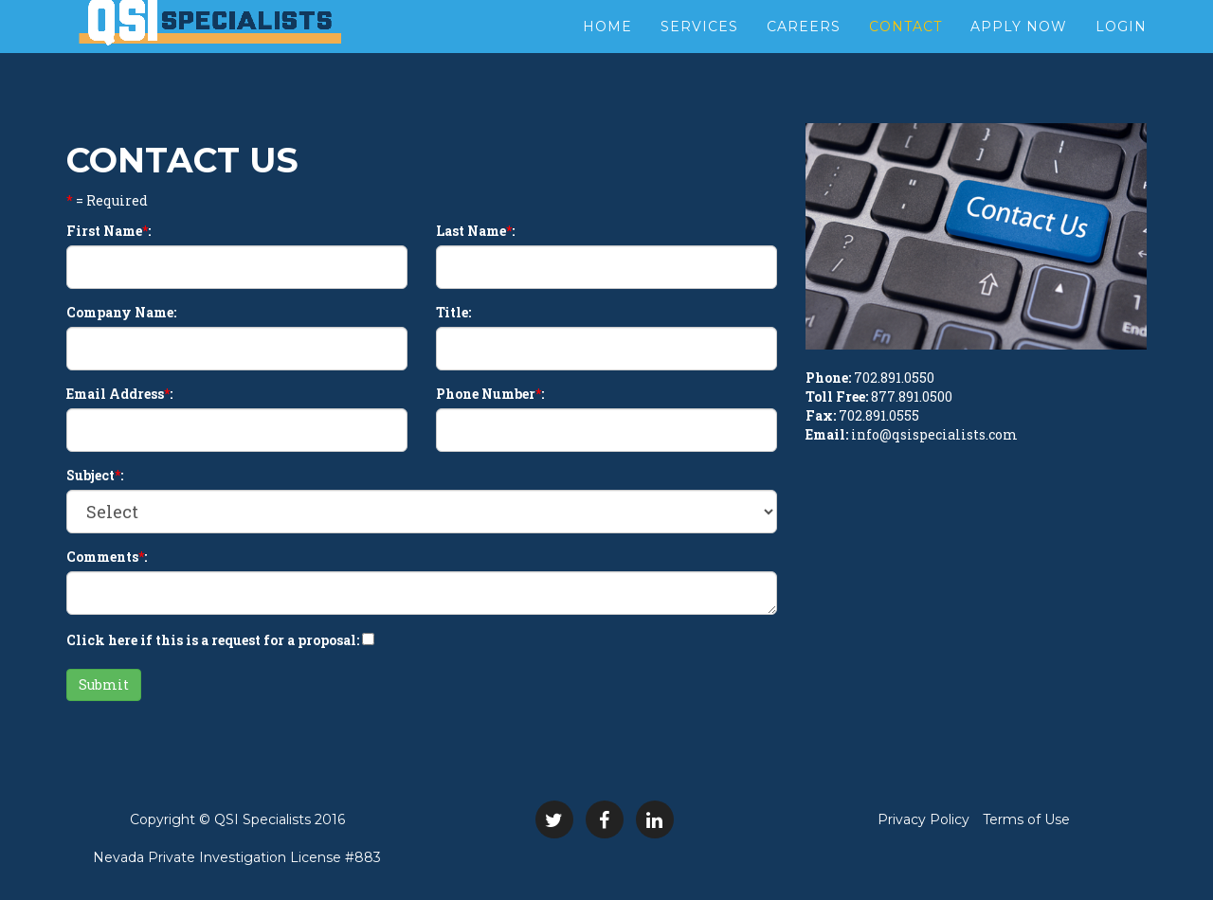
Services (699, 47)
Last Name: (475, 231)
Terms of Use (1026, 819)
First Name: (108, 231)
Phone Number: (490, 394)
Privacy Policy (923, 819)
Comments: (106, 557)
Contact (905, 47)
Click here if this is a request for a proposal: (212, 640)
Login (1121, 47)
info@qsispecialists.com (934, 434)
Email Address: (119, 394)
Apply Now (1018, 47)
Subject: (94, 475)
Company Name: (121, 312)
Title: (453, 312)
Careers (804, 47)
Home (607, 47)
